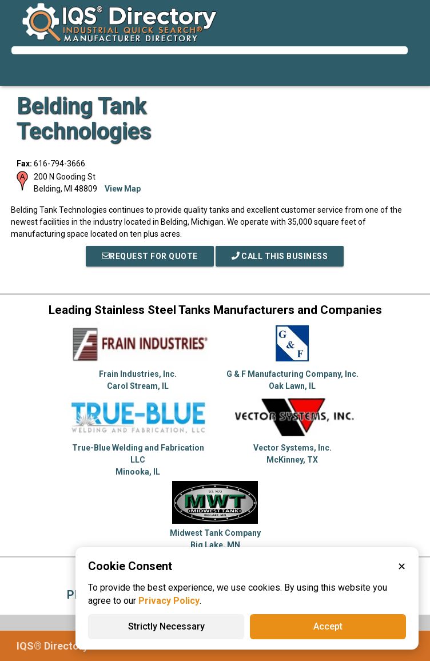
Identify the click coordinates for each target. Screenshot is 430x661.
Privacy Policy (169, 600)
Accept (328, 626)
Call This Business (280, 256)
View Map (123, 188)
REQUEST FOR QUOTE (150, 256)
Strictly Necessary (166, 626)
